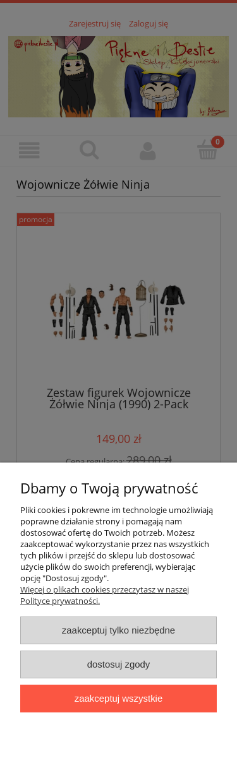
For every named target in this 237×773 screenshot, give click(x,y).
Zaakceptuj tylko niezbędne (118, 630)
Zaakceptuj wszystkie (118, 698)
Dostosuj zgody (118, 664)
